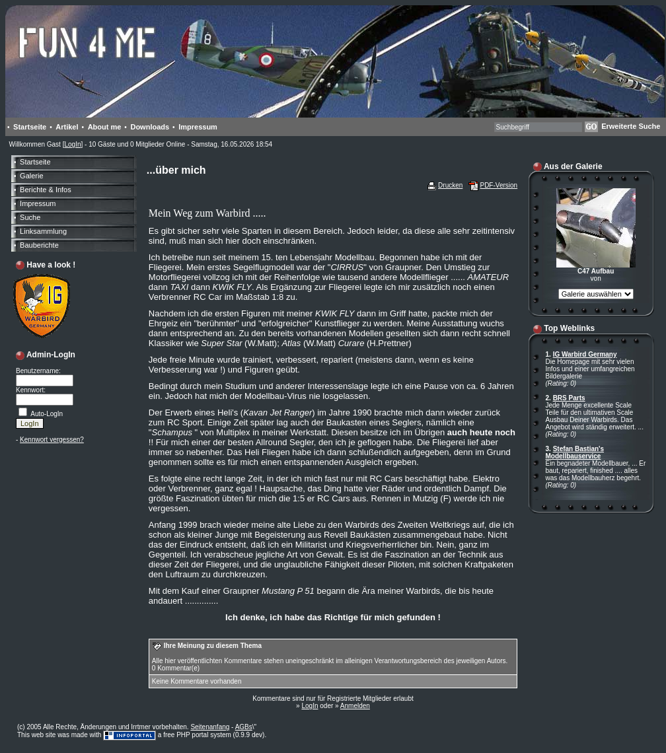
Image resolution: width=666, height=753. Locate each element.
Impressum (197, 127)
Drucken (450, 185)
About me (105, 127)
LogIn (72, 144)
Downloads (149, 127)
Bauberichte (39, 245)
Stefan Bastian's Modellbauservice (575, 452)
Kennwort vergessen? (52, 439)
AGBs (243, 727)
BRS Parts (569, 398)
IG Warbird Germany (585, 354)
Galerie (31, 176)
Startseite (29, 127)
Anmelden (355, 705)
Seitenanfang (209, 727)
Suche (30, 217)
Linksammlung (43, 231)
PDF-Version (498, 185)
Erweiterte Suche (630, 126)
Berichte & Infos (45, 190)
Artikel (67, 127)
